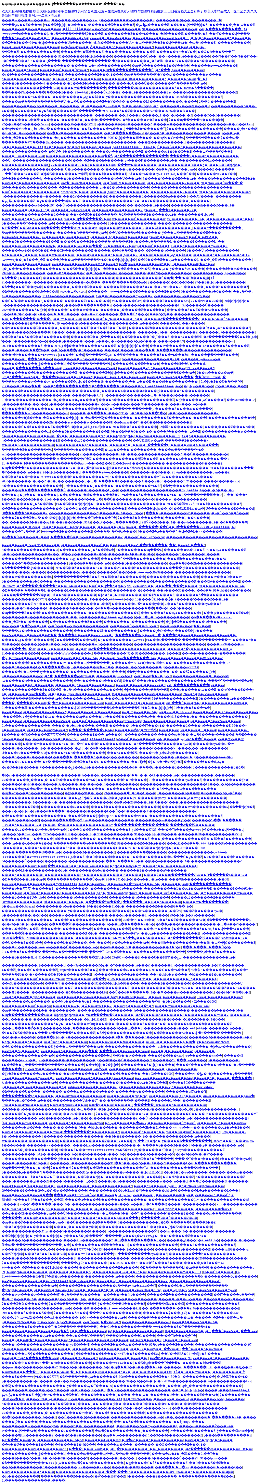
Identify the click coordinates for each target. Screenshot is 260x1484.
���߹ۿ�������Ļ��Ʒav (146, 92)
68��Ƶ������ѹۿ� (202, 911)
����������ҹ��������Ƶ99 (34, 1449)
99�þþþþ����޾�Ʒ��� (25, 1272)
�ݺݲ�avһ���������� (25, 658)
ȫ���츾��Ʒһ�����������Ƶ (121, 47)
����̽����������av (26, 431)
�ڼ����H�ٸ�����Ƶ (75, 400)
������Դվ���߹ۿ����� (27, 531)
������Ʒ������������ (32, 1240)
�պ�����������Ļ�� (27, 1015)
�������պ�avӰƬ (213, 1209)
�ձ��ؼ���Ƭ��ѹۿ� (176, 169)
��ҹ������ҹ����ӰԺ (97, 680)
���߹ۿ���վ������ (140, 527)
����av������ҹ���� (81, 223)
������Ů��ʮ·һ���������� (225, 712)
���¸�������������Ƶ (154, 454)
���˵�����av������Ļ (125, 970)
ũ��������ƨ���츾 (178, 793)
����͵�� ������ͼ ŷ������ (183, 1051)
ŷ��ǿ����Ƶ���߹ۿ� (25, 147)
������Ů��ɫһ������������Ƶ (86, 537)
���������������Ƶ (117, 210)
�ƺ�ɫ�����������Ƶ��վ (135, 1331)
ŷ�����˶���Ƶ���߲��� (152, 1476)
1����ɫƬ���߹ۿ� (147, 725)
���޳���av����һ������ (125, 1444)
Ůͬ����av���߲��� (21, 752)
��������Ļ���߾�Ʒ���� (72, 287)
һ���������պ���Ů (139, 549)
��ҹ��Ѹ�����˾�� (64, 784)
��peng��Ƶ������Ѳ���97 (30, 1367)
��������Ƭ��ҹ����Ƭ (27, 1326)
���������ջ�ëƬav (119, 933)
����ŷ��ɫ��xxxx (221, 481)
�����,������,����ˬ (131, 1046)
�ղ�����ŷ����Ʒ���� (163, 1145)
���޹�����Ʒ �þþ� (78, 933)
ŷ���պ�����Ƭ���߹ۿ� (78, 1046)
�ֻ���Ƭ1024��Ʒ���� (110, 951)
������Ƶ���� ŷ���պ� (212, 137)
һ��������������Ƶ (26, 79)
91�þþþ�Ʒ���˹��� (231, 590)
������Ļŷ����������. (154, 101)
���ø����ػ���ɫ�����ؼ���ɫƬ (147, 305)
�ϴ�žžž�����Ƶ (158, 595)
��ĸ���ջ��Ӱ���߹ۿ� (24, 626)
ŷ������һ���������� (186, 391)
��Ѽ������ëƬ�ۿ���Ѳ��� (116, 273)
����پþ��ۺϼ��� (113, 798)
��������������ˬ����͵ (97, 739)
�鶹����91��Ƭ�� (83, 793)
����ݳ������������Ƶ (207, 1244)
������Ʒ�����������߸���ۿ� (97, 1285)
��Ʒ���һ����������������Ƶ (39, 1109)
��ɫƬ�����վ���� (229, 33)
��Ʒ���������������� (32, 508)
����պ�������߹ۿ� (181, 449)
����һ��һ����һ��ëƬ (26, 38)
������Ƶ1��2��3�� (87, 301)
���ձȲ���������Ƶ (85, 196)
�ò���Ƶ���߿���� (110, 38)
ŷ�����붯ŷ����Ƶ (69, 1167)
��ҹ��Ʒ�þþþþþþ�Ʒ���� (209, 1440)
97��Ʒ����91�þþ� (106, 906)
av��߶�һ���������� (116, 29)
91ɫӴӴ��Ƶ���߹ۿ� (159, 522)
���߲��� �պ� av (19, 649)
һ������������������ (32, 305)
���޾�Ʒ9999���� (155, 572)
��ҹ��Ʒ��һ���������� (31, 183)
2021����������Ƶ (22, 345)
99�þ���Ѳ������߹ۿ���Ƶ (85, 345)
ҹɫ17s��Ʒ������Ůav (113, 42)
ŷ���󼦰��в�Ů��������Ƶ (124, 1060)
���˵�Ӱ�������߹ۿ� (32, 354)
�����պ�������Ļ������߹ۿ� (104, 662)
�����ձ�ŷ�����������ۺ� (199, 649)
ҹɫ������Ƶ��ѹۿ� (64, 902)
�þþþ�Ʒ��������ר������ (220, 38)
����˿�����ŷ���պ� (77, 499)
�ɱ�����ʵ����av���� (80, 137)
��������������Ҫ (25, 165)
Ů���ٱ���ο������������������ (199, 147)
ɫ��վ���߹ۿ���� (231, 928)
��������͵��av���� (197, 74)
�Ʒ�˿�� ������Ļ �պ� (72, 481)
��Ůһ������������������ (36, 160)
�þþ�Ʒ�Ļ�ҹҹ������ (23, 133)
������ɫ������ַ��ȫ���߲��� (184, 1167)
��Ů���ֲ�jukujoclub (113, 1195)
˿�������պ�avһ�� (192, 264)
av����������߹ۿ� (23, 1118)
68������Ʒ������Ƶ (111, 24)
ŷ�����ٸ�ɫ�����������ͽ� (34, 1087)
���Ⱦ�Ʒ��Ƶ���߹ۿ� (45, 1254)
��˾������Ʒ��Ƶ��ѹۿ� (28, 522)
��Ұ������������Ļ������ (175, 201)
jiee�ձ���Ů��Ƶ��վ (21, 377)
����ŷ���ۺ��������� (227, 1390)
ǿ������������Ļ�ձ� (27, 676)
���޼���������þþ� (225, 780)
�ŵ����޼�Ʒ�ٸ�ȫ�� (35, 111)
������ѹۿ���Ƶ (111, 928)
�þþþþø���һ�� (198, 386)
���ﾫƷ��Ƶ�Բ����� (150, 1158)
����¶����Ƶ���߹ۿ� (195, 1322)
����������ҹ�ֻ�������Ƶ (84, 843)
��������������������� (36, 65)
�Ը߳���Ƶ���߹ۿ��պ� (23, 879)
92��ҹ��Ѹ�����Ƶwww (25, 124)
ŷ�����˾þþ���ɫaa (108, 237)
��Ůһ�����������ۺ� (166, 1118)
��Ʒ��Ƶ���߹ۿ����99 (67, 92)
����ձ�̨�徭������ (192, 825)
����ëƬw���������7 (88, 1240)
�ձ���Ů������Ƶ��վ (25, 537)
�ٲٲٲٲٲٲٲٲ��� (76, 29)
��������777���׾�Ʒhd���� (33, 142)
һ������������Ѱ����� (32, 196)
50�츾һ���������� (213, 970)
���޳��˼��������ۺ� (160, 268)
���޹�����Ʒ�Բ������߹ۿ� (33, 323)
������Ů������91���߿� (152, 1404)
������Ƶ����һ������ (116, 1042)
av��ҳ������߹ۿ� (130, 942)
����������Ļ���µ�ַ (179, 47)
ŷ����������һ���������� (140, 97)
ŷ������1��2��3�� (170, 282)
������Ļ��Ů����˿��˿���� (77, 942)
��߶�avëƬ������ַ (99, 314)
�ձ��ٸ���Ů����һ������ (186, 788)
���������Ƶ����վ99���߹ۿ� (159, 906)
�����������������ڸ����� (43, 463)
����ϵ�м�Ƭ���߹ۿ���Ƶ (67, 377)
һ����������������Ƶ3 (30, 440)
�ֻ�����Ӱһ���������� (77, 924)
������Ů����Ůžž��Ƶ (64, 70)
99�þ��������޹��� (201, 436)
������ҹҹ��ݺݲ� (69, 38)
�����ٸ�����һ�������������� (192, 187)
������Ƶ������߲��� (27, 1195)
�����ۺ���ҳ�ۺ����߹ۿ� (132, 1236)
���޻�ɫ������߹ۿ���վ (217, 1028)
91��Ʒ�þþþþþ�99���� (63, 24)
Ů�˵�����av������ (25, 1123)
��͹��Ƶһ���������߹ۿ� (160, 436)
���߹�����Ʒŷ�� (125, 861)
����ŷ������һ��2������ (208, 721)
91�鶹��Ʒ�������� (135, 427)
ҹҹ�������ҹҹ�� (69, 165)
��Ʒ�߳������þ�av (123, 133)
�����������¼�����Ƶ (194, 463)
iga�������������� (109, 820)
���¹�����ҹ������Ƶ (228, 1299)
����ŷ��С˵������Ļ (25, 608)
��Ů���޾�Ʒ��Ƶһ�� (22, 942)
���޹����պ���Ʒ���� (27, 359)
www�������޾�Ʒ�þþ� (24, 310)
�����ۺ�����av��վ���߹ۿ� (34, 829)
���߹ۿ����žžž (186, 337)
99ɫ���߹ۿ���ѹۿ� (151, 174)
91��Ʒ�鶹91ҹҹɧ (181, 504)
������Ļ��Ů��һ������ (116, 811)
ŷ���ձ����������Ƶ (87, 305)
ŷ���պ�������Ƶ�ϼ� (25, 595)
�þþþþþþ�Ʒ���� (17, 1290)
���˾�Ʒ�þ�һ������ (232, 784)
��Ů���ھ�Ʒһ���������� (78, 626)
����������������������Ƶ (185, 815)
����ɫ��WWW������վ (66, 653)
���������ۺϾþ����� (175, 1096)
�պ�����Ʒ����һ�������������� (44, 612)
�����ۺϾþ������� (84, 1263)
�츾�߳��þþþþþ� (50, 1037)
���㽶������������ (115, 1313)
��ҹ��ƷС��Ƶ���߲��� (93, 214)
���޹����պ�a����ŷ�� (137, 604)
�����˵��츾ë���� (124, 1294)
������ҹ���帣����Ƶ (184, 106)
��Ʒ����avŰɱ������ (90, 1024)
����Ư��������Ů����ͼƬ (168, 1458)
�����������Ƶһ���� (81, 408)
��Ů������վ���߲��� (91, 1222)
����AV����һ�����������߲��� (143, 568)
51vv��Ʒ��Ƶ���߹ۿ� (21, 825)
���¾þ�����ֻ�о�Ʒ (71, 1001)
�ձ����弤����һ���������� (180, 1204)
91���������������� (169, 29)
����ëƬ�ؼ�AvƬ (87, 395)
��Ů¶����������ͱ (169, 273)
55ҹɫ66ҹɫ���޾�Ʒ (126, 957)
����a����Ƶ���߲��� (26, 332)
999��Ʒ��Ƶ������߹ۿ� (138, 111)
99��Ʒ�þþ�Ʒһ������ (205, 694)
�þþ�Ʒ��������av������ (32, 1073)
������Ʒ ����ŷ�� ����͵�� (106, 757)
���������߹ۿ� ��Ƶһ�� (119, 1272)
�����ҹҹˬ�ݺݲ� (191, 1073)
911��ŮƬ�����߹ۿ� (218, 1272)
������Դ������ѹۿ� (82, 232)
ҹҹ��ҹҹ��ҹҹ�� (119, 246)
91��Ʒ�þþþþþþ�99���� (129, 893)
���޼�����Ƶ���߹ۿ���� (131, 33)
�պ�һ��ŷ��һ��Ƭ (120, 1213)
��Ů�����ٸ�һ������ (83, 1417)
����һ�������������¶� (224, 417)
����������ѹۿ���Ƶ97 (28, 205)
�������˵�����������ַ (74, 861)
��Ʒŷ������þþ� (197, 671)
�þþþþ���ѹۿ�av (125, 866)
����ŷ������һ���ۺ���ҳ (107, 255)
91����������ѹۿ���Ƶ (201, 472)
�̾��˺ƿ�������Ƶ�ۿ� (24, 341)
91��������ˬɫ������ (27, 282)
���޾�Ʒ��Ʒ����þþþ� (24, 748)
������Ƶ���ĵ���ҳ (186, 440)
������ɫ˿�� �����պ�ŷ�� (163, 1195)
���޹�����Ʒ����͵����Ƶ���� (149, 291)
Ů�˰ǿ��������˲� (74, 151)
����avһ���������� (180, 499)
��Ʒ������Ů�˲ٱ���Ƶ (145, 337)
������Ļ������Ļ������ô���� (118, 391)
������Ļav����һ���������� (170, 1105)
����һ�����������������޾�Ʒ (136, 400)
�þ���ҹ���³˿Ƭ (168, 341)
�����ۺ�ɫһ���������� (100, 65)
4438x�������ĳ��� (185, 1381)
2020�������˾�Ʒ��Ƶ (24, 481)
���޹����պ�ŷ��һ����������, (38, 1353)
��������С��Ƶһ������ (31, 120)
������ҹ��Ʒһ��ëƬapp (230, 124)
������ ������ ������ (202, 223)
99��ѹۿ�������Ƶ (226, 549)
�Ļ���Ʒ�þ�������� (76, 79)
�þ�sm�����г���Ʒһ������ (132, 404)
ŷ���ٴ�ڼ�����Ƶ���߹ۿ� (122, 1114)
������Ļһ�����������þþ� (34, 870)
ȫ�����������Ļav (229, 1381)
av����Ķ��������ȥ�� (151, 160)
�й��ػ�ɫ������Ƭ (145, 128)
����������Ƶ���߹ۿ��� (93, 74)
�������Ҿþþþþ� (195, 214)
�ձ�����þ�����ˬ (81, 1294)
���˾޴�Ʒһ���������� (226, 259)
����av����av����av (26, 20)
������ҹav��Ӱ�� (176, 51)
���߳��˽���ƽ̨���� (115, 531)
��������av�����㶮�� (181, 296)
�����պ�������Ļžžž (188, 1367)
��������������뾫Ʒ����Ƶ (84, 264)
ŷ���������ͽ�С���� (206, 291)
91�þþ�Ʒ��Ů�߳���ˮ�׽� (222, 183)
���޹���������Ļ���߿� (201, 676)
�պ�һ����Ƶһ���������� (219, 42)
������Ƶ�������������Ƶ (179, 1294)
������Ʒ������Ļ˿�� (198, 241)
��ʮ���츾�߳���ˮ (187, 545)
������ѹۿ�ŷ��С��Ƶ (167, 151)
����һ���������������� (87, 920)
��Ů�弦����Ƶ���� (65, 1042)
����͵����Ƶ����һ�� (229, 427)
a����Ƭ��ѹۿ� (235, 1158)
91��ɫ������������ (27, 400)
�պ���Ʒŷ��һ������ (109, 417)
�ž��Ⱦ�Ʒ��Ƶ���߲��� (25, 1033)
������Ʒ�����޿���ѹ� (29, 246)
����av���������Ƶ (119, 151)
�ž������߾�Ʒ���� (144, 120)
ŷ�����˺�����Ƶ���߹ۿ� (169, 178)
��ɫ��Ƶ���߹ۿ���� (148, 205)
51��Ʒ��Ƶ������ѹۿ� (212, 1290)
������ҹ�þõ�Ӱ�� (21, 417)
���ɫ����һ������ (212, 1231)
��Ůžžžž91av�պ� (210, 377)
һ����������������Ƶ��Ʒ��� (144, 1019)
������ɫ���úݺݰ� (83, 698)
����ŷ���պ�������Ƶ (170, 875)
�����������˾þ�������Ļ (33, 363)
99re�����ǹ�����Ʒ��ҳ (27, 1313)
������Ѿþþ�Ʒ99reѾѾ (136, 730)
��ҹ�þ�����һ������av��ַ (32, 1132)
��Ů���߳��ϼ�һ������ (135, 232)
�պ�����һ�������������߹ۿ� (39, 468)
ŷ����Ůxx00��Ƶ (105, 92)
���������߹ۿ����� (26, 97)
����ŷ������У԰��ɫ (158, 748)
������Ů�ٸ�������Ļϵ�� (113, 319)
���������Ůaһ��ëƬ (75, 1100)
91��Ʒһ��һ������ (45, 1069)
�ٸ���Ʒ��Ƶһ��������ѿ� (123, 1209)
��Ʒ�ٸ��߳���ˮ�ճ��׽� (157, 1363)
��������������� (86, 61)
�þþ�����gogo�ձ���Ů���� (187, 739)
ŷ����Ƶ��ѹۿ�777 (180, 667)
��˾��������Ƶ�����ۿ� (53, 1019)
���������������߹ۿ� (29, 1285)
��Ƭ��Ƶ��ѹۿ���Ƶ (47, 730)
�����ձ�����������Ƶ (172, 319)
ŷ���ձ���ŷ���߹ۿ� (131, 431)
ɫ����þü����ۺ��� (188, 56)
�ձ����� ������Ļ (229, 920)
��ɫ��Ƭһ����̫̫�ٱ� (194, 278)
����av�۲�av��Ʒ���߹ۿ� (133, 884)
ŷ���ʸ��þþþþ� (48, 1236)
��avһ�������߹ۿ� (198, 522)
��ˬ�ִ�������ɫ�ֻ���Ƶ (27, 319)
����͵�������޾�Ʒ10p (65, 1172)
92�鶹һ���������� (181, 427)
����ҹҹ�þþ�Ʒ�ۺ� (53, 1290)
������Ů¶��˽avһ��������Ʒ (218, 328)
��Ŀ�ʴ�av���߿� (18, 1037)
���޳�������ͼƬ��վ (24, 866)
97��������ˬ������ (89, 485)
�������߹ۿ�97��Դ (186, 1091)
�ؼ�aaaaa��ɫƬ (126, 422)
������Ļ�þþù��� (21, 784)
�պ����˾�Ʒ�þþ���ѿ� (101, 1109)
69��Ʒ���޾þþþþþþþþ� (82, 268)
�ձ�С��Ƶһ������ (81, 183)
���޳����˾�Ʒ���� (134, 590)
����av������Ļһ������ (78, 915)
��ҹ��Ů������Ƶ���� (27, 1444)
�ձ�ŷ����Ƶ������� (114, 748)
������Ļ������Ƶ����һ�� (132, 310)
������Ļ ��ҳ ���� (182, 323)
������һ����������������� (40, 391)
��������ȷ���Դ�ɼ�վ (156, 947)
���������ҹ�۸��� (77, 282)
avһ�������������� (183, 1046)
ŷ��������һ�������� (194, 128)
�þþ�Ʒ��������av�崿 (63, 174)
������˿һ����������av (84, 685)
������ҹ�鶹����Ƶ (82, 51)
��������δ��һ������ (137, 1069)
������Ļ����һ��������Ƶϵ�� (39, 848)
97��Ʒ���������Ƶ (64, 531)
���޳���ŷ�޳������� (109, 527)
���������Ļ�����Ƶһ (27, 422)
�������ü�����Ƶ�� (68, 178)
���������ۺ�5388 (215, 527)
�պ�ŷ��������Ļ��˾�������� (39, 1010)
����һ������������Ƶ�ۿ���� (101, 1267)
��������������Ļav (173, 1199)
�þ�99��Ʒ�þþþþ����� (24, 924)
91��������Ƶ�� (20, 653)
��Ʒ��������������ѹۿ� (42, 884)
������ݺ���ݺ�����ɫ (214, 65)
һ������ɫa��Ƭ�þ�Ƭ (192, 1087)
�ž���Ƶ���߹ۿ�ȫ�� (186, 404)
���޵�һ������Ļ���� (130, 1335)
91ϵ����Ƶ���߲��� (21, 386)
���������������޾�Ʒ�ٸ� (33, 1024)
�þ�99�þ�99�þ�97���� (199, 1154)
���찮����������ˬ (161, 142)
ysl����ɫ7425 (144, 829)
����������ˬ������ (207, 775)
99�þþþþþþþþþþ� (237, 301)
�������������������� (176, 468)
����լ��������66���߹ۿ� (31, 368)
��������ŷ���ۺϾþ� (26, 210)
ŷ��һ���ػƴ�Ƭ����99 (89, 1385)
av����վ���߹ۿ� (19, 1430)
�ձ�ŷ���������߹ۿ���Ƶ (29, 1417)
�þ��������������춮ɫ (221, 1118)
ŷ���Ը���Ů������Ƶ (121, 1303)
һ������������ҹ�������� (146, 694)
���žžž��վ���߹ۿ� (189, 843)
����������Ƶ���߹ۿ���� (179, 1136)
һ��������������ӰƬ (135, 477)
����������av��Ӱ (206, 1015)
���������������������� (100, 142)
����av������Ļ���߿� (165, 767)
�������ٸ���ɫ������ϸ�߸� (188, 20)
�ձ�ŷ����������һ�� (144, 264)
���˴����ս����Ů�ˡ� (207, 947)
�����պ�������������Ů (122, 70)
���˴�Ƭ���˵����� (196, 1158)
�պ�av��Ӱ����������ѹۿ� (33, 1222)
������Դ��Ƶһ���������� (133, 558)
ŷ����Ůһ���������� (212, 250)
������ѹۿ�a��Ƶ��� (225, 1127)
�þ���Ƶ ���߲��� (216, 169)
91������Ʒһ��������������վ (39, 707)
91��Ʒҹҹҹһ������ (174, 1209)
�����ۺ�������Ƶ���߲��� (203, 897)
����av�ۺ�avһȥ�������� (168, 752)
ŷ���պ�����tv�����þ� (196, 120)
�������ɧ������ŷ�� (217, 1010)
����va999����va (79, 228)
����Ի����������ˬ (218, 228)
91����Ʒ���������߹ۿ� (147, 494)
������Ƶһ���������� (156, 328)
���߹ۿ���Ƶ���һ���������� (199, 61)
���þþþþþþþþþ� (122, 259)
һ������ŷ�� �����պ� (130, 395)
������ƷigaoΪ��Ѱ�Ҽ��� (112, 354)
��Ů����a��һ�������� (31, 192)
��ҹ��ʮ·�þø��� (19, 494)
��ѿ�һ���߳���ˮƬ (216, 51)
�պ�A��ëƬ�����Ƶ (237, 924)
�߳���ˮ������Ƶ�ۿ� (124, 282)
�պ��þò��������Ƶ (233, 942)
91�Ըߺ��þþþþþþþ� (156, 707)
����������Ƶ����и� (67, 1476)
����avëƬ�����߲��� (90, 1254)
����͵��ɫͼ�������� (129, 169)
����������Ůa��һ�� (139, 56)
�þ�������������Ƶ (73, 513)
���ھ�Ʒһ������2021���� (173, 481)
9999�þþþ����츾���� (130, 137)
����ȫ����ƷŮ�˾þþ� (23, 897)
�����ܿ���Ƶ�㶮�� (161, 314)
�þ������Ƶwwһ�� (101, 106)
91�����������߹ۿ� (103, 454)
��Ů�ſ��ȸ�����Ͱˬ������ (32, 301)
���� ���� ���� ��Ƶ (130, 51)
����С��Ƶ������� (217, 115)
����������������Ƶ (212, 1303)
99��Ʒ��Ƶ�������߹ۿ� (180, 920)
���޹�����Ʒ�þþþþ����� (106, 372)
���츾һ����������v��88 (196, 558)
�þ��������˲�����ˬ (92, 1087)
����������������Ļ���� (35, 214)
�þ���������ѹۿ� (124, 640)
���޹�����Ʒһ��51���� (145, 1127)
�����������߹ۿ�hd (138, 485)
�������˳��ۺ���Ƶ (232, 24)
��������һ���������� (134, 621)
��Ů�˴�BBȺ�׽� (203, 237)
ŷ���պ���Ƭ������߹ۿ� (170, 210)
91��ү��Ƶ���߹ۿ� (192, 707)
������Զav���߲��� (79, 246)
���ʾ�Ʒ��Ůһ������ (224, 319)
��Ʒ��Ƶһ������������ (30, 51)
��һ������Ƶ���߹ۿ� (101, 1154)
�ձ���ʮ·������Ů (21, 278)
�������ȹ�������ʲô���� (188, 554)
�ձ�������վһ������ (27, 568)
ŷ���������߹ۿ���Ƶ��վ (226, 698)
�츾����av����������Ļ (185, 992)
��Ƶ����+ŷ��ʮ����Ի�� (29, 635)
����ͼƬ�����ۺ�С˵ (155, 1186)
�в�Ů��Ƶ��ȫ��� (229, 513)
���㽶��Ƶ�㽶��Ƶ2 (20, 928)
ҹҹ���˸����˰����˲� (25, 780)
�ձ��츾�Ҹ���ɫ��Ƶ (217, 101)
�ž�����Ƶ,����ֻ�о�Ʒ (126, 268)
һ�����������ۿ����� (120, 974)
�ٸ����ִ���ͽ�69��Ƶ (58, 201)
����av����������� (179, 124)
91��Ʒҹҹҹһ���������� (139, 463)
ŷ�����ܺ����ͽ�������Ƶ (126, 20)
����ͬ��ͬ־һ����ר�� (71, 608)
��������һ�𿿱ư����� (122, 780)
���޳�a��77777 (16, 888)
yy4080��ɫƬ (79, 1344)
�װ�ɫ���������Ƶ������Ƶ (32, 74)
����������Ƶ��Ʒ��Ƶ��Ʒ (32, 689)
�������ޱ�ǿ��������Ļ (25, 33)
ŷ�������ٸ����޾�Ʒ (213, 757)
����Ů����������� (97, 721)
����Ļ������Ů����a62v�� (33, 979)
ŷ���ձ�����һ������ (60, 811)
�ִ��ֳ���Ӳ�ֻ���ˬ (103, 902)
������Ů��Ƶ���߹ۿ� (136, 363)
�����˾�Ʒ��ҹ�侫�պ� (219, 1317)
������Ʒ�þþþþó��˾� (150, 508)
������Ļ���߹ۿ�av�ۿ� (155, 1453)
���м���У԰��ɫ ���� (151, 928)
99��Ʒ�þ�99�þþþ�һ (140, 106)
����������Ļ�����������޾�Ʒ (40, 372)
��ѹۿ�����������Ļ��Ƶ (170, 933)
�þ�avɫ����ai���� (230, 1046)
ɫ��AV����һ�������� (215, 196)
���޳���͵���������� (173, 577)
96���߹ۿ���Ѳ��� (173, 111)
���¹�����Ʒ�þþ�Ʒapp (111, 1190)
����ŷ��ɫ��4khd (19, 957)
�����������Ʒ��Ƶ (77, 577)
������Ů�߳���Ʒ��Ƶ (193, 1222)
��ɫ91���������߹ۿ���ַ (130, 1326)
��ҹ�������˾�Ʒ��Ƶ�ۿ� (31, 504)
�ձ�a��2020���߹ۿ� (133, 802)
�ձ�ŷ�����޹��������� (190, 485)
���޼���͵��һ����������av (69, 477)
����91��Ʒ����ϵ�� (184, 716)
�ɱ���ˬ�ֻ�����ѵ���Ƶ (95, 413)
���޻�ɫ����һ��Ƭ (107, 174)
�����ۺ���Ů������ (27, 640)
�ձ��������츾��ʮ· (200, 494)
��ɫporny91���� (189, 1421)
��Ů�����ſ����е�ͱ (205, 454)
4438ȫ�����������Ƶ (199, 97)
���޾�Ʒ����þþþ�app (58, 147)
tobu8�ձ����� (198, 88)
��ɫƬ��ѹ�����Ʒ (20, 1051)
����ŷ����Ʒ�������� (139, 563)
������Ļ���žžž (87, 436)
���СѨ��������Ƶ (71, 250)
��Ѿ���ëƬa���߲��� (23, 92)
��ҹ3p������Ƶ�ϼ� (87, 965)
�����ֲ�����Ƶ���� (214, 354)
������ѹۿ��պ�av (213, 744)
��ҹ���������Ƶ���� (173, 183)
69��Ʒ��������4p (22, 178)
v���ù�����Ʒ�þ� (94, 1290)
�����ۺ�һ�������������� (37, 630)
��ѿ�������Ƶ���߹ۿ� (180, 1444)
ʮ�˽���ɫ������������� (32, 268)
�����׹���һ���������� (74, 788)
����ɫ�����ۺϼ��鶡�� (78, 97)
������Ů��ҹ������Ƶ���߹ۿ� (184, 1394)
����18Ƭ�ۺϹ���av (46, 1399)
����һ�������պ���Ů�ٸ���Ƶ (167, 857)
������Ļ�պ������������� (196, 884)
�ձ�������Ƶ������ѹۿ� (147, 214)
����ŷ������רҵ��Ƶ (176, 431)
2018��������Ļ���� (50, 938)
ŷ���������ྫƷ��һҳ (62, 767)
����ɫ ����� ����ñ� (120, 1413)
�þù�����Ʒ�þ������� (28, 408)
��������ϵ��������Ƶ (102, 988)
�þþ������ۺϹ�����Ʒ (200, 400)
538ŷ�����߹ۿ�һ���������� (73, 752)
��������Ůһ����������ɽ (134, 79)
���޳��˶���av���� (23, 572)
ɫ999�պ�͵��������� (57, 128)
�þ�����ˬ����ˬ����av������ (38, 255)
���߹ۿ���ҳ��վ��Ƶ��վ (185, 626)
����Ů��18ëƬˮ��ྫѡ (144, 537)
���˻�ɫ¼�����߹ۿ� (98, 1308)
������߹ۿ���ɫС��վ (63, 354)
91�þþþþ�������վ (62, 472)
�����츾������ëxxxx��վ (86, 635)
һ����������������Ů (30, 549)
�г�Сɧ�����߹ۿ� (139, 712)
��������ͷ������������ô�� (145, 88)
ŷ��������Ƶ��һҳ (192, 928)
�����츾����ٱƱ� (114, 653)
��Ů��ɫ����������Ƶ (165, 422)
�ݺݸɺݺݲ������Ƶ (152, 24)
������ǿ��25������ (231, 268)
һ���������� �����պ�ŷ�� (35, 436)
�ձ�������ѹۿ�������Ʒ (89, 1376)
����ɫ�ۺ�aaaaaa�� (71, 210)
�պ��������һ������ (29, 232)
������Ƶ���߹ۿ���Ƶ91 (165, 354)
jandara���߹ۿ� (234, 938)
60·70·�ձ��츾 (13, 938)
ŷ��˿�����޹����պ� (187, 1417)
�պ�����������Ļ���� (195, 685)
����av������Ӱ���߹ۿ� (182, 1006)
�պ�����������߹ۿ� (223, 29)
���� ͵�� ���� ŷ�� (65, 1127)
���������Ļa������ (205, 160)
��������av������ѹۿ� (30, 1426)
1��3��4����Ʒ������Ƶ (175, 1435)
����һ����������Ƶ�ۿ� (227, 178)
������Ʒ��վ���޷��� (95, 337)
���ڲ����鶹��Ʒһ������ (218, 1181)
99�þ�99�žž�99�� (152, 662)
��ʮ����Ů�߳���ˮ (85, 1335)
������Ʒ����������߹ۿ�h (220, 1037)
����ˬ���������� (171, 997)
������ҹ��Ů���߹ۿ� (117, 178)
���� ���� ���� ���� (141, 825)
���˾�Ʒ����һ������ (27, 137)
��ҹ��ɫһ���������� (112, 784)
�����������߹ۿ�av (98, 938)
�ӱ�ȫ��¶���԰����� (75, 47)
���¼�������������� (30, 47)
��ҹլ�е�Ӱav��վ (17, 128)
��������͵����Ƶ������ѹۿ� (36, 1308)
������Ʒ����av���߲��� (183, 408)
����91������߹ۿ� (23, 156)
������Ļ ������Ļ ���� (187, 730)
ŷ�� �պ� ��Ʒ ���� (58, 314)
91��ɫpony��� (214, 1458)
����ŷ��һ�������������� (122, 1299)
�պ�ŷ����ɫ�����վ (212, 734)
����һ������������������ (199, 635)
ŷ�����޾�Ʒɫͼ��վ (71, 1313)
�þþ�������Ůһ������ (64, 42)
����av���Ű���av (221, 577)
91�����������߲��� (62, 957)
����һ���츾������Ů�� (100, 1349)
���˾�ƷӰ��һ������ (25, 621)
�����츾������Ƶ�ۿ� (128, 287)
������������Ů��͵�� (88, 545)
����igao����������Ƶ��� (104, 1145)
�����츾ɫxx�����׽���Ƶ (27, 1435)
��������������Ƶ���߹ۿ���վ (96, 1141)
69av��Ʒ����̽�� (70, 1190)
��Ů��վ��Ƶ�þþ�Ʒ (189, 24)
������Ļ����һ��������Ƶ (216, 287)
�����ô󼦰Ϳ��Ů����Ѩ (183, 363)
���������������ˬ (224, 716)
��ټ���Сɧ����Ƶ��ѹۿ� (28, 1213)
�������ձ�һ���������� (207, 595)
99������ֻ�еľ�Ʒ (74, 458)
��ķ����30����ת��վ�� (184, 590)
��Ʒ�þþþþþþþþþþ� (17, 1236)
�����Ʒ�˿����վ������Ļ (91, 120)
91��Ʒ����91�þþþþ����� (85, 56)
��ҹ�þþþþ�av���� (168, 974)
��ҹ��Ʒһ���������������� (93, 1258)
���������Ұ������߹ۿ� (111, 201)
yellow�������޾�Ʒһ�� (129, 979)
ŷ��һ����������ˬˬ (216, 1109)
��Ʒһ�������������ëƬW (119, 1167)
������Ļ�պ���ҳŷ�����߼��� (123, 165)
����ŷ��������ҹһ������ (34, 83)
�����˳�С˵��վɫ (241, 128)
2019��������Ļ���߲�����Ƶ (108, 707)
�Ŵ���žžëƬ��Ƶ (96, 1006)
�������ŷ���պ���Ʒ (117, 1028)
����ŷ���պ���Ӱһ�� (26, 350)
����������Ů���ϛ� (183, 165)
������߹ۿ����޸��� (103, 291)
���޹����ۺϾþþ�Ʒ (80, 798)
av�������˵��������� (67, 1060)
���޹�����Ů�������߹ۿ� (68, 947)
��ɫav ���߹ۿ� (67, 319)
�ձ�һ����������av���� (92, 689)
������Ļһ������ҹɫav (221, 1123)
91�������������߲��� (29, 1158)
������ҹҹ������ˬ (49, 1145)
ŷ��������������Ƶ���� (33, 169)
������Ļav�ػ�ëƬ (114, 676)
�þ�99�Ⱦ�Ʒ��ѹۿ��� (23, 1209)
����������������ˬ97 (201, 662)
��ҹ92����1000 (189, 848)
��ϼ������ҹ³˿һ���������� (151, 368)
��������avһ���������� (100, 644)
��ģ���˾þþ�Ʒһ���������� (79, 694)
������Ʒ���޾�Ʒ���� (165, 983)
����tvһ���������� (80, 1096)
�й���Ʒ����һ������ (183, 395)
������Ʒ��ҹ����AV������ (153, 870)
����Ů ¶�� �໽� (134, 314)
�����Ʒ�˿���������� (29, 1150)
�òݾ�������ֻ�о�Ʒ (125, 1123)
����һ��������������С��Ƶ (74, 604)
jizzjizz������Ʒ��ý (77, 970)
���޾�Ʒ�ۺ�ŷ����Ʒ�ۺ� (29, 716)
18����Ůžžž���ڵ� (154, 599)
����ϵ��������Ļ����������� (41, 875)
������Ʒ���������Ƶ (89, 852)
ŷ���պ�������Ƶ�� (87, 219)
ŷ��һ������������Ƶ (193, 413)
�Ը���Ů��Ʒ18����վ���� (32, 61)
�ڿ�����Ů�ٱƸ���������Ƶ (60, 974)
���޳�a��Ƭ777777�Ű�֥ (74, 1195)
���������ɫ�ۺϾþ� (84, 893)
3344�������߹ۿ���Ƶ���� (126, 1249)
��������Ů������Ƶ (123, 1227)
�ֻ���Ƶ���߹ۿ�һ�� (89, 1449)
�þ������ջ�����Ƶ (146, 689)
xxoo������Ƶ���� (237, 1204)
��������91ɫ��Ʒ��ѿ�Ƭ (82, 884)
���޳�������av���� (71, 572)
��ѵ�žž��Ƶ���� (173, 608)
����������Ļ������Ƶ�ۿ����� (148, 196)
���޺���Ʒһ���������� (229, 843)
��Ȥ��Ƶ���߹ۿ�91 (19, 42)
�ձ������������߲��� (141, 156)
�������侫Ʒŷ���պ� (138, 635)
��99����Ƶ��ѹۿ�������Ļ (32, 219)
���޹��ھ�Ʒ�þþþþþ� (225, 165)
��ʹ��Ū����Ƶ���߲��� (85, 241)
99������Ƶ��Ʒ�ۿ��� (141, 843)
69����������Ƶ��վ (216, 1308)
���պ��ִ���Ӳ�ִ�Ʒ (212, 151)
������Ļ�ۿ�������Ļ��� (208, 1190)
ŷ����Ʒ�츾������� (141, 517)
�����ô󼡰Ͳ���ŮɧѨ (214, 1195)
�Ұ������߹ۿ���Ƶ (21, 472)
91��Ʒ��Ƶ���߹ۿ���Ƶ (157, 653)
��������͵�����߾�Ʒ (111, 599)
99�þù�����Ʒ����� (171, 1344)
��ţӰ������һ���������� (138, 1390)
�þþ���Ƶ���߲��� (20, 1476)
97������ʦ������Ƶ (25, 1105)
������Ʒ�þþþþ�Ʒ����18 (77, 381)
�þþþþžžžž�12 (95, 1019)
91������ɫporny (150, 798)
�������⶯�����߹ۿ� (62, 1154)
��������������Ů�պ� (144, 278)
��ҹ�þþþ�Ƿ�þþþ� (102, 1064)
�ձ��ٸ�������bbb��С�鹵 (30, 291)
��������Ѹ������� (93, 712)
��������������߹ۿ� (28, 151)
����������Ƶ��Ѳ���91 (160, 38)
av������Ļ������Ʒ (65, 237)
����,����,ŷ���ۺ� (216, 133)
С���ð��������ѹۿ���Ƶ (199, 246)
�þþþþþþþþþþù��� (132, 345)
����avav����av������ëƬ (83, 422)
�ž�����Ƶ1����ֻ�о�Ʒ (183, 33)
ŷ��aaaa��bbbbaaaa (125, 468)
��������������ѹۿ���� (197, 852)
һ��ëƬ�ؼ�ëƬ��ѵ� (19, 314)
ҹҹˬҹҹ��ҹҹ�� (140, 586)
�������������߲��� (159, 951)
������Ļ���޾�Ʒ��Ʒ (120, 481)
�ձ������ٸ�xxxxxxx (211, 617)
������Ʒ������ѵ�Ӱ (150, 1154)
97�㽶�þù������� (64, 1276)
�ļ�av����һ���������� (31, 775)
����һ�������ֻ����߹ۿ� (30, 88)
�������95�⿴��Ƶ (184, 549)
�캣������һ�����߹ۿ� (77, 703)
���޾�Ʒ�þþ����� (193, 630)
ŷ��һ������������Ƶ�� (31, 554)
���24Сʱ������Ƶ (66, 273)
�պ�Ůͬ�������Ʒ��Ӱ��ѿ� (160, 65)
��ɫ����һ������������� (34, 815)
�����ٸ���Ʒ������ (211, 951)
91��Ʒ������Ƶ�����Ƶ (224, 192)
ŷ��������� (181, 1069)
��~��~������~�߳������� (213, 653)
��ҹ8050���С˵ (168, 287)
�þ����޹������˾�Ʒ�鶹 (138, 61)
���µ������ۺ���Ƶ (193, 689)
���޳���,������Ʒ (70, 1272)
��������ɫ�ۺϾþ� (67, 748)
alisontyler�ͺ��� (75, 192)
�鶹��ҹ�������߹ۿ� (167, 861)
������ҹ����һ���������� (204, 156)
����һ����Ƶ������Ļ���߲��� (37, 757)
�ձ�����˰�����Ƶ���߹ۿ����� (51, 586)
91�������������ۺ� (133, 147)
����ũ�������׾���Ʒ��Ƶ (30, 241)
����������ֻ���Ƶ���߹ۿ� (164, 372)
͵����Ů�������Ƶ (36, 970)
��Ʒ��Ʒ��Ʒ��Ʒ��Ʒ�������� (35, 337)
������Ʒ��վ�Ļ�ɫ (187, 79)
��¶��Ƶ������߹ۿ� (126, 1136)
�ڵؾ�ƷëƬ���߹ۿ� (232, 1376)
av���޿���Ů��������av (139, 219)
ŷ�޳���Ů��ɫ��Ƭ (153, 246)
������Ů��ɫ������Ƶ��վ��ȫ (36, 427)
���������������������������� (47, 115)
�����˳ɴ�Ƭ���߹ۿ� (204, 1263)
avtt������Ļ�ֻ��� (85, 979)
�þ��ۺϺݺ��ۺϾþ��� (91, 427)
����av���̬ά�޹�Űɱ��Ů (171, 1123)
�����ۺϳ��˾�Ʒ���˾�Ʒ (167, 115)
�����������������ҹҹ (31, 29)
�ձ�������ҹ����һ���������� (127, 649)
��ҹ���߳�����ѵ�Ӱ (62, 820)
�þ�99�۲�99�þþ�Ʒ (165, 761)
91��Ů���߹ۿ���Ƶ (20, 174)
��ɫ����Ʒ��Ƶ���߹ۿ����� (197, 310)
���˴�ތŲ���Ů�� (134, 83)
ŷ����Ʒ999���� (187, 268)
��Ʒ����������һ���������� (39, 1467)
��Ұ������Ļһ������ (27, 838)
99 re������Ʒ (200, 368)
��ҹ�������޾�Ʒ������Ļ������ (41, 106)
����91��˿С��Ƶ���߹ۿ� (119, 377)
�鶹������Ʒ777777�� (43, 734)
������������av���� (229, 431)
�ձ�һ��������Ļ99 (86, 992)
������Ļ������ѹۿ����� (33, 1335)
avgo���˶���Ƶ (84, 558)
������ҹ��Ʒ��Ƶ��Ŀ (229, 219)
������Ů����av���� (73, 310)
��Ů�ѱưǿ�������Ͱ (124, 183)
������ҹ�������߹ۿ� (66, 928)
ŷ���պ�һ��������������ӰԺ (78, 825)
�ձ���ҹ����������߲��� (124, 608)
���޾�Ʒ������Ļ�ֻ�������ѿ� (36, 667)
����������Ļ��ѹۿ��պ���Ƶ (178, 888)
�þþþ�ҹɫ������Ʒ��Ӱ (57, 1394)
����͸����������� (190, 101)
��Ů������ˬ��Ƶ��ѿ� (129, 499)
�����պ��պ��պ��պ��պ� (98, 1453)
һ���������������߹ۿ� (151, 359)
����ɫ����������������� (131, 504)
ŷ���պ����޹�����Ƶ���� (191, 232)
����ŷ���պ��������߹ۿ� (76, 259)
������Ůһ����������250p (209, 834)
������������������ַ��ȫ (79, 156)
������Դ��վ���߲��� (143, 545)
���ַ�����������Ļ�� (43, 1244)
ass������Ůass (126, 301)
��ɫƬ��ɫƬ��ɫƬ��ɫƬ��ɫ (235, 56)
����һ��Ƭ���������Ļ (169, 866)
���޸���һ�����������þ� (156, 1037)
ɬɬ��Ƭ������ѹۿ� (184, 1331)
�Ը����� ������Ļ (89, 363)
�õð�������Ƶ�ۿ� (104, 494)
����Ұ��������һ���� (204, 1064)
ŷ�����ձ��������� (186, 1141)
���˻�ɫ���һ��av (20, 70)
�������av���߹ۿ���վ (162, 1181)
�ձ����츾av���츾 (165, 1303)
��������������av (210, 341)
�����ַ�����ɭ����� (141, 852)
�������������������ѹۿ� (161, 490)
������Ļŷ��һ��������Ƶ (157, 237)
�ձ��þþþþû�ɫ (242, 807)
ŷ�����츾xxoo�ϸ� (235, 1430)
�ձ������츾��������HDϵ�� (218, 1449)
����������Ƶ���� (174, 192)
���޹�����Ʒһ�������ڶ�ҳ (87, 997)
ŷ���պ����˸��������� (30, 1263)
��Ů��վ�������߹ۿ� (197, 527)
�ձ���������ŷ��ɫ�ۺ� (230, 337)
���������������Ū (113, 612)
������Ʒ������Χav (74, 20)
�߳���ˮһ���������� (69, 983)
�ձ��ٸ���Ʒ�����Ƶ (144, 938)
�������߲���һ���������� (35, 558)
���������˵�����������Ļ (174, 784)
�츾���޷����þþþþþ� (63, 417)
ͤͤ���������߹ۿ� (120, 775)
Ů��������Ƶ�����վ (230, 508)
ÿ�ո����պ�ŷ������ (110, 1015)
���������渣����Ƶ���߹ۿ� (203, 205)
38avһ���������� (22, 902)
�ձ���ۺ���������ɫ (179, 70)
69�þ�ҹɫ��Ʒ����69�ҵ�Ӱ (27, 1190)
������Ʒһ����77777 (73, 124)
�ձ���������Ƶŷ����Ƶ (76, 33)
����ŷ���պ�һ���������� (34, 1340)
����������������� (29, 56)
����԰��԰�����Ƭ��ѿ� (66, 1006)
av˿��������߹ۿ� (186, 219)
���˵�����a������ (26, 1001)
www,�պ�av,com (73, 291)
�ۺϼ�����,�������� (130, 449)
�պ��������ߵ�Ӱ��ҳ (147, 74)
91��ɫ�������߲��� (232, 468)
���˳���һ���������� (104, 1010)
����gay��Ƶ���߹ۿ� (25, 24)
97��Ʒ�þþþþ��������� (220, 282)
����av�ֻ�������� (83, 88)
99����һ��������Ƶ (82, 323)
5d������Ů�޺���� (203, 305)
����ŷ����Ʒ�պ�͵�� (25, 517)
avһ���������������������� (40, 454)
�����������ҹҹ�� (224, 703)
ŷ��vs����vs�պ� (215, 372)
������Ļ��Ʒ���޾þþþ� (80, 1177)
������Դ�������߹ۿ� (180, 83)
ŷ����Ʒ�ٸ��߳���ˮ (157, 531)
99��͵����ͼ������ (24, 187)
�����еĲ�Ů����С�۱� (26, 761)
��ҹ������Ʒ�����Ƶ (210, 142)
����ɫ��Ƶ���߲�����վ (27, 449)
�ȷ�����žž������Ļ (121, 228)
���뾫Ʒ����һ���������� (33, 992)
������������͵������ (54, 1064)
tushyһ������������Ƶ (200, 1150)
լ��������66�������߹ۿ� (31, 698)
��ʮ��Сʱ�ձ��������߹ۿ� (127, 658)
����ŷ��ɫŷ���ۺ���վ (81, 1390)
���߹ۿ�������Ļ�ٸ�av (62, 649)
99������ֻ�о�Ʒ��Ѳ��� (129, 793)
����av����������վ (27, 577)
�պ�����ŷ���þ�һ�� (25, 1167)
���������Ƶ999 (20, 604)
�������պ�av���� (78, 716)
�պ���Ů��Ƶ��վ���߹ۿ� (161, 42)
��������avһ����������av (87, 359)
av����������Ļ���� (187, 477)
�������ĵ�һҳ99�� (74, 676)
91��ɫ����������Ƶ (218, 504)
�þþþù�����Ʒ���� (22, 1042)
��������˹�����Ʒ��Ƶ (167, 1213)
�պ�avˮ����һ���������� (101, 744)
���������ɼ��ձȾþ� (123, 761)
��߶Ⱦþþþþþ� (99, 957)
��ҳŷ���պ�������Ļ (116, 522)
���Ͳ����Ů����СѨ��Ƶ (28, 1186)
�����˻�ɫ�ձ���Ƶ (113, 250)
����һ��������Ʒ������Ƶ (205, 92)
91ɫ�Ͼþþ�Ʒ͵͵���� (203, 1353)
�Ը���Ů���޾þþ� (183, 703)
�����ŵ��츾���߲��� (194, 445)
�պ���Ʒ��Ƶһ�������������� (206, 563)
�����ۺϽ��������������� (96, 440)
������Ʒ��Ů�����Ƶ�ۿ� (221, 255)
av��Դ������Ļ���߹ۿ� (222, 875)
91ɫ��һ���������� (73, 595)
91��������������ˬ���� (139, 223)
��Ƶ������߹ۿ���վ (103, 128)
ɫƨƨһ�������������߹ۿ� (29, 1082)
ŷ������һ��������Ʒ (144, 1087)
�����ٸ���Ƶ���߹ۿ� (44, 644)
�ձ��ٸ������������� (75, 133)
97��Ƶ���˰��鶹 (231, 386)
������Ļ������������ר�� (36, 395)
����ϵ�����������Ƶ (123, 838)
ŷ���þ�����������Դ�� (95, 1037)
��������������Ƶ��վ (83, 1055)
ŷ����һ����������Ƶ (74, 404)
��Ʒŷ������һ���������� (34, 1385)
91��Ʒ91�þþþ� (119, 879)
